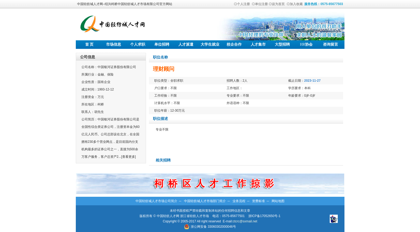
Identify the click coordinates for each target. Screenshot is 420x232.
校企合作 (234, 44)
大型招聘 (282, 44)
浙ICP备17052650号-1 (264, 216)
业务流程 (238, 201)
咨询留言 (330, 44)
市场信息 (113, 44)
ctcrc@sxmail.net (245, 221)
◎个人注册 (242, 4)
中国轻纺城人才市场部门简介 (205, 201)
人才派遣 (185, 44)
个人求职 (137, 44)
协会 (306, 44)
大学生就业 (210, 44)
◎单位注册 (260, 4)
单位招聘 (161, 44)
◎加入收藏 (295, 4)
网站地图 (278, 201)
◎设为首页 (277, 4)
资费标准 (258, 201)
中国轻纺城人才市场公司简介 (156, 201)
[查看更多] (128, 157)
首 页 (89, 44)
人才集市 (258, 44)
